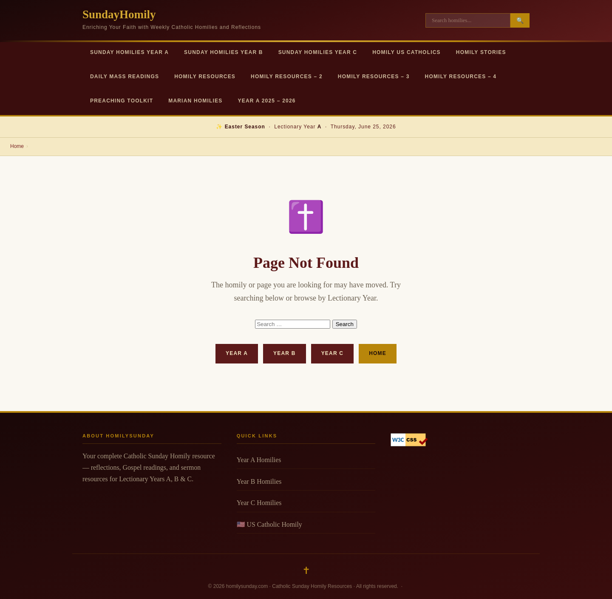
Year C (332, 353)
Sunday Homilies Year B (223, 52)
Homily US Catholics (406, 52)
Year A (237, 353)
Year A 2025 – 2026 (267, 101)
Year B (284, 353)
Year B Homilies (259, 481)
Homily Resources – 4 (461, 76)
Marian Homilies (195, 101)
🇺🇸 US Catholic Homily (269, 524)
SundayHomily (119, 14)
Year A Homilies (259, 459)
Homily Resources (204, 76)
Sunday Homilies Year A (129, 52)
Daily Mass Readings (124, 76)
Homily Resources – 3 (374, 76)
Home (17, 146)
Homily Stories (481, 52)
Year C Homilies (259, 502)
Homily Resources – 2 (287, 76)
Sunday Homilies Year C (317, 52)
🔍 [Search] (520, 20)
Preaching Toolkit (121, 101)
